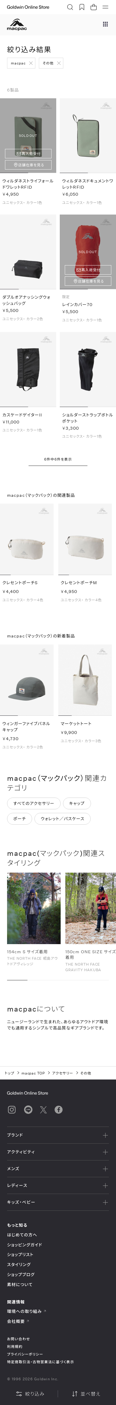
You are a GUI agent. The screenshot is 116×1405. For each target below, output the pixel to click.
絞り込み (30, 1393)
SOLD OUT (28, 135)
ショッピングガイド (24, 1245)
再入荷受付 (31, 153)
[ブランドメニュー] (105, 25)
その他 (48, 63)
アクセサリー (62, 1073)
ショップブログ (21, 1274)
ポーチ (19, 818)
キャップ (77, 803)
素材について (20, 1284)
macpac (18, 63)
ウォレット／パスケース (62, 818)
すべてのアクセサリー (33, 803)
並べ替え (86, 1393)
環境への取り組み (27, 1311)
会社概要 (18, 1321)
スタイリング (19, 1264)
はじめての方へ (22, 1235)
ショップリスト (20, 1254)
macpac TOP (33, 1073)
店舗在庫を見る (31, 164)
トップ (9, 1073)
